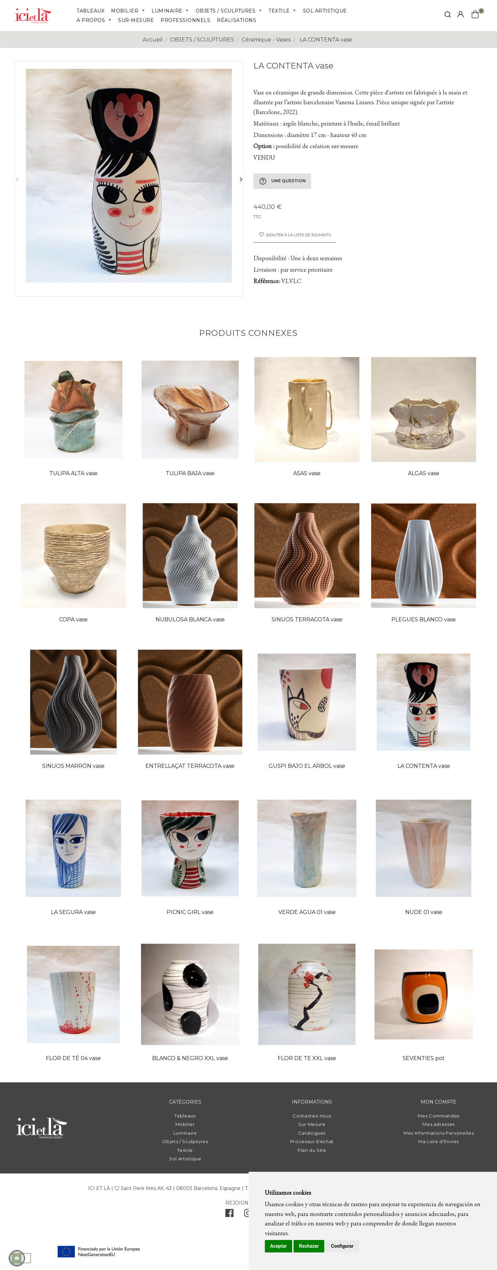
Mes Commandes (438, 1115)
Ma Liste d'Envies (438, 1141)
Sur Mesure (312, 1124)
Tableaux (185, 1115)
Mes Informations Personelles (439, 1133)
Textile (185, 1150)
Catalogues (312, 1133)
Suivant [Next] (241, 179)
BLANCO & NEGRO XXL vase (190, 1058)
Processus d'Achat (312, 1141)
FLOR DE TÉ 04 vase (73, 1058)
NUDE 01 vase (423, 912)
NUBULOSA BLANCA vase (190, 619)
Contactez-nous (312, 1115)
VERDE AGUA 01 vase (307, 912)
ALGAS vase (423, 473)
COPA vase (73, 619)
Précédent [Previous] (17, 179)
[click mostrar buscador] (448, 15)
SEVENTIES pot (424, 1058)
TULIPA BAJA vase (190, 473)
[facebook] (229, 1214)
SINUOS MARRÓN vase (73, 766)
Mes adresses (438, 1124)
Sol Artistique (185, 1158)
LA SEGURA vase (73, 912)
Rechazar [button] (309, 1246)
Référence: (266, 281)
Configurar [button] (342, 1246)
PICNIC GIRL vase (190, 912)
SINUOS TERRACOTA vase (307, 619)
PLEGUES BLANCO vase (423, 619)
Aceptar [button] (278, 1246)
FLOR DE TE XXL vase (307, 1058)
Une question (282, 181)
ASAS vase (307, 473)
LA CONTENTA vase (423, 766)
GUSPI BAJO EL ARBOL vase (307, 766)
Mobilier (185, 1124)
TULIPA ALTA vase (73, 473)
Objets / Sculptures (185, 1141)
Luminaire (185, 1133)
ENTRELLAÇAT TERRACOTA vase (189, 766)
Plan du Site (312, 1150)
